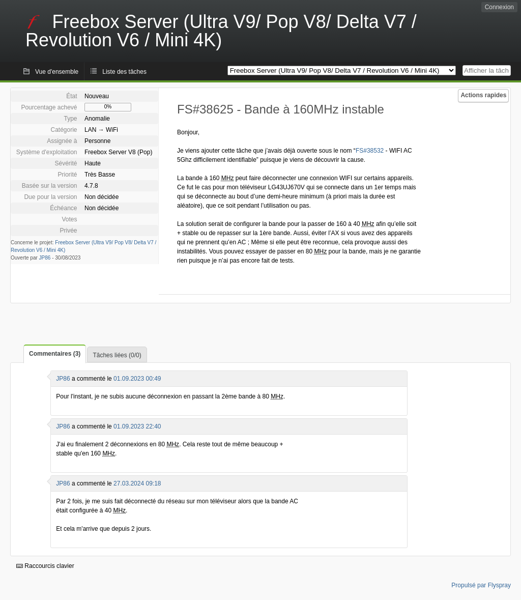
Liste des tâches (124, 71)
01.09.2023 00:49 (137, 378)
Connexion (499, 7)
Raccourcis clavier (45, 565)
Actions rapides (483, 95)
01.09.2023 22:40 (137, 426)
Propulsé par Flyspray (481, 585)
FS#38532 (370, 150)
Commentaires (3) (54, 353)
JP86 (45, 258)
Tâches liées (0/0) (117, 355)
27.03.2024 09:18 (137, 483)
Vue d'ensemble (56, 71)
